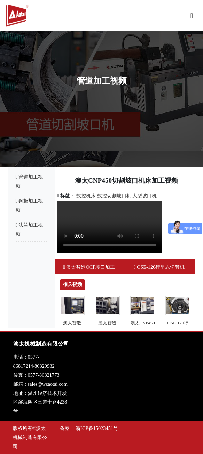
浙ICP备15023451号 (97, 428)
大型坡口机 (144, 195)
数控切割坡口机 (114, 195)
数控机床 (86, 195)
